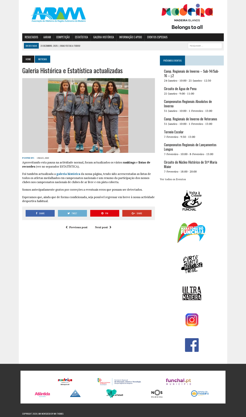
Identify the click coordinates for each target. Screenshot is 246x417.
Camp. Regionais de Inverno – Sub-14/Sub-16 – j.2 (191, 73)
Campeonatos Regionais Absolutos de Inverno (188, 103)
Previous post (76, 227)
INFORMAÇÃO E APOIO (130, 37)
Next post (103, 227)
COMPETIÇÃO (63, 37)
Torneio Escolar (174, 131)
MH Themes (59, 413)
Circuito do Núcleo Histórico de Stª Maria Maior (190, 164)
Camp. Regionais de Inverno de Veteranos (190, 118)
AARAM (47, 37)
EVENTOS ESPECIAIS (157, 37)
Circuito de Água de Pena (180, 88)
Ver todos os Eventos (173, 179)
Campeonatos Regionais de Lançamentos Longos (190, 147)
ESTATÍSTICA (81, 37)
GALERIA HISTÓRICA (103, 37)
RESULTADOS (31, 37)
